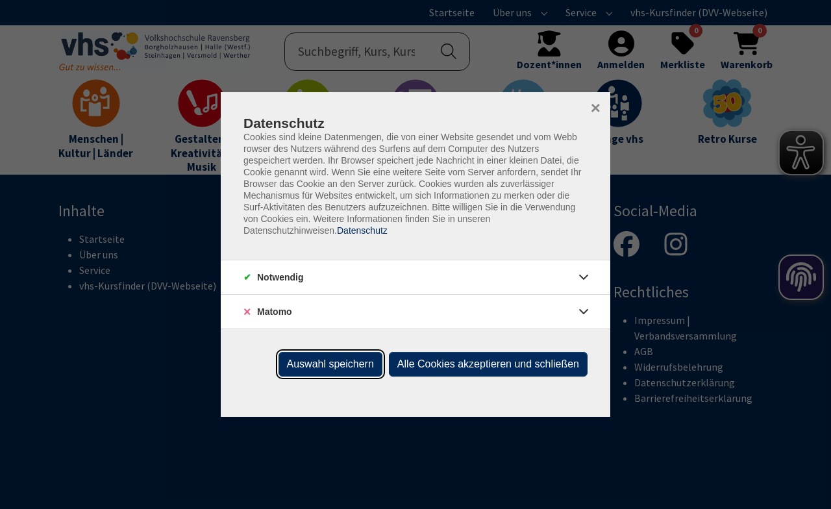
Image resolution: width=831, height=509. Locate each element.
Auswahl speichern (330, 363)
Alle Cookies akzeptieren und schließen (488, 363)
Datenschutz (362, 230)
